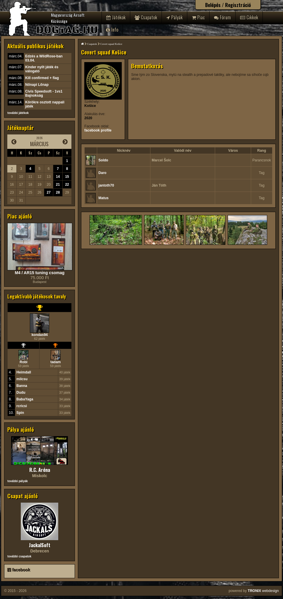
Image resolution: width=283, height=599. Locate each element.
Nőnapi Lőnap (37, 85)
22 (67, 184)
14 (58, 177)
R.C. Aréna (39, 469)
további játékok (18, 113)
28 (58, 192)
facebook (18, 569)
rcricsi (21, 406)
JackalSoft (39, 545)
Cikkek (249, 17)
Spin (20, 413)
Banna (21, 386)
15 (67, 177)
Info (112, 29)
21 (58, 184)
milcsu (22, 379)
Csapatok (146, 17)
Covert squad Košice (111, 43)
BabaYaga (24, 399)
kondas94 (40, 335)
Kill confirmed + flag (42, 78)
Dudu (20, 392)
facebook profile (98, 130)
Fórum (222, 17)
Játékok (116, 17)
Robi (24, 362)
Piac (198, 17)
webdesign (263, 591)
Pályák (174, 17)
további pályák (17, 481)
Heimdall (23, 372)
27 (49, 192)
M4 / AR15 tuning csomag (39, 272)
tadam (55, 362)
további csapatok (19, 556)
